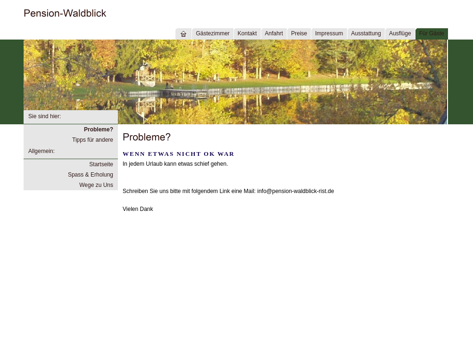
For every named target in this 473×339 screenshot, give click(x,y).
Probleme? (98, 129)
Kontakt (247, 33)
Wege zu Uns (96, 185)
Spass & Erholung (90, 174)
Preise (299, 33)
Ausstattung (366, 33)
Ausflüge (400, 33)
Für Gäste (431, 33)
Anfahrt (274, 33)
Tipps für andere (92, 140)
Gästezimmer (212, 33)
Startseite (101, 164)
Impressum (329, 33)
